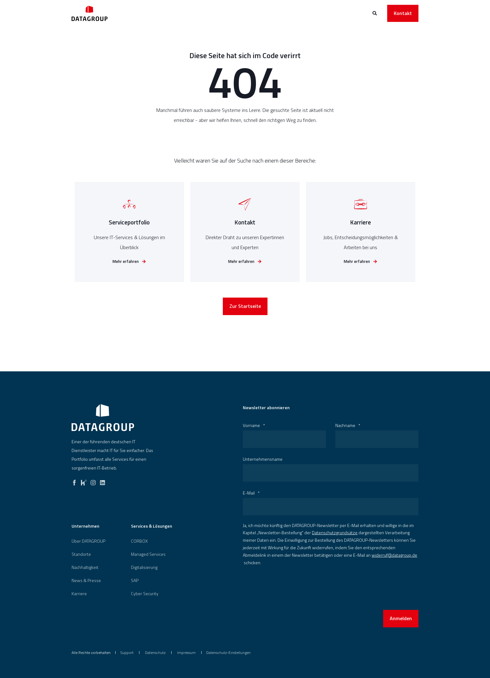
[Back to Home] (90, 13)
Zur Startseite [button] (245, 307)
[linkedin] (102, 481)
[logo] (103, 417)
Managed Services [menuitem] (148, 554)
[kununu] (84, 481)
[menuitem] (88, 541)
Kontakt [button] (403, 13)
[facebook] (74, 481)
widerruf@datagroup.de (394, 555)
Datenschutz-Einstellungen (228, 652)
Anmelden (401, 618)
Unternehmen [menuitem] (85, 526)
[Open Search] (375, 12)
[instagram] (93, 481)
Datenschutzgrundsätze (335, 532)
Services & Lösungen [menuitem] (151, 526)
